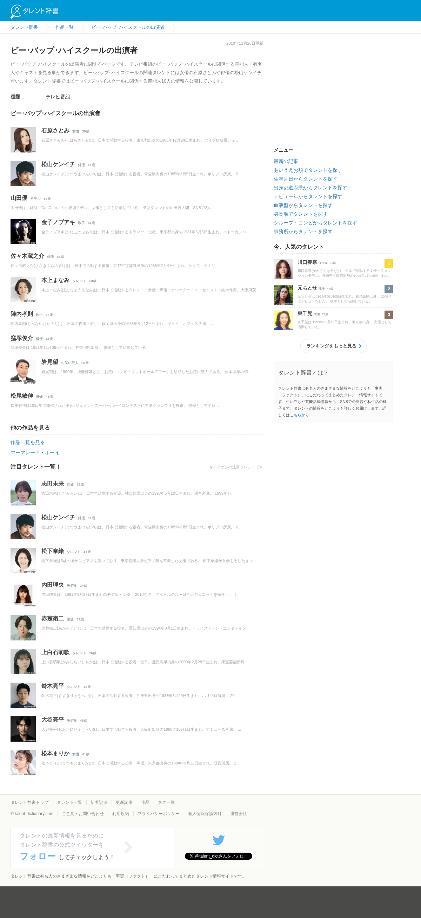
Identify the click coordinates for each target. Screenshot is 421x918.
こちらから (299, 415)
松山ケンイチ (58, 164)
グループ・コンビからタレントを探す (315, 223)
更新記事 (124, 802)
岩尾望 (49, 362)
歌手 (81, 223)
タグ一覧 (166, 802)
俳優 (81, 165)
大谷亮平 (52, 720)
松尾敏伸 (22, 396)
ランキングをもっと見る (331, 346)
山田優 (19, 198)
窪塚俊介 (22, 338)
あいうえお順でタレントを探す (308, 170)
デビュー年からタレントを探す (308, 196)
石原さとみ (55, 131)
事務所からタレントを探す (303, 231)
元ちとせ (307, 288)
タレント (79, 281)
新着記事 (99, 802)
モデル (35, 199)
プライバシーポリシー (159, 813)
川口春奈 (307, 262)
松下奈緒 (52, 551)
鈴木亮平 (52, 686)
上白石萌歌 (55, 652)
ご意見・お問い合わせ (83, 813)
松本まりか (55, 753)
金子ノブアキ (58, 222)
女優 (75, 131)
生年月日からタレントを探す (306, 179)
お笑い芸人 (70, 363)
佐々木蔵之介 (27, 256)
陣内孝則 (22, 314)
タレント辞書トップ (29, 802)
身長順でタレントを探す (301, 214)
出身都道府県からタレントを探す (310, 187)
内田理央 (52, 585)
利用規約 (120, 813)
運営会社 (238, 813)
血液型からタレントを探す (303, 205)
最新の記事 (286, 161)
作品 (145, 802)
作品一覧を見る (28, 442)
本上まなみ (55, 280)
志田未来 (52, 484)
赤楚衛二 (52, 618)
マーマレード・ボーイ (35, 452)
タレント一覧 (69, 802)
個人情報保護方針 (205, 813)
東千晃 (305, 313)
